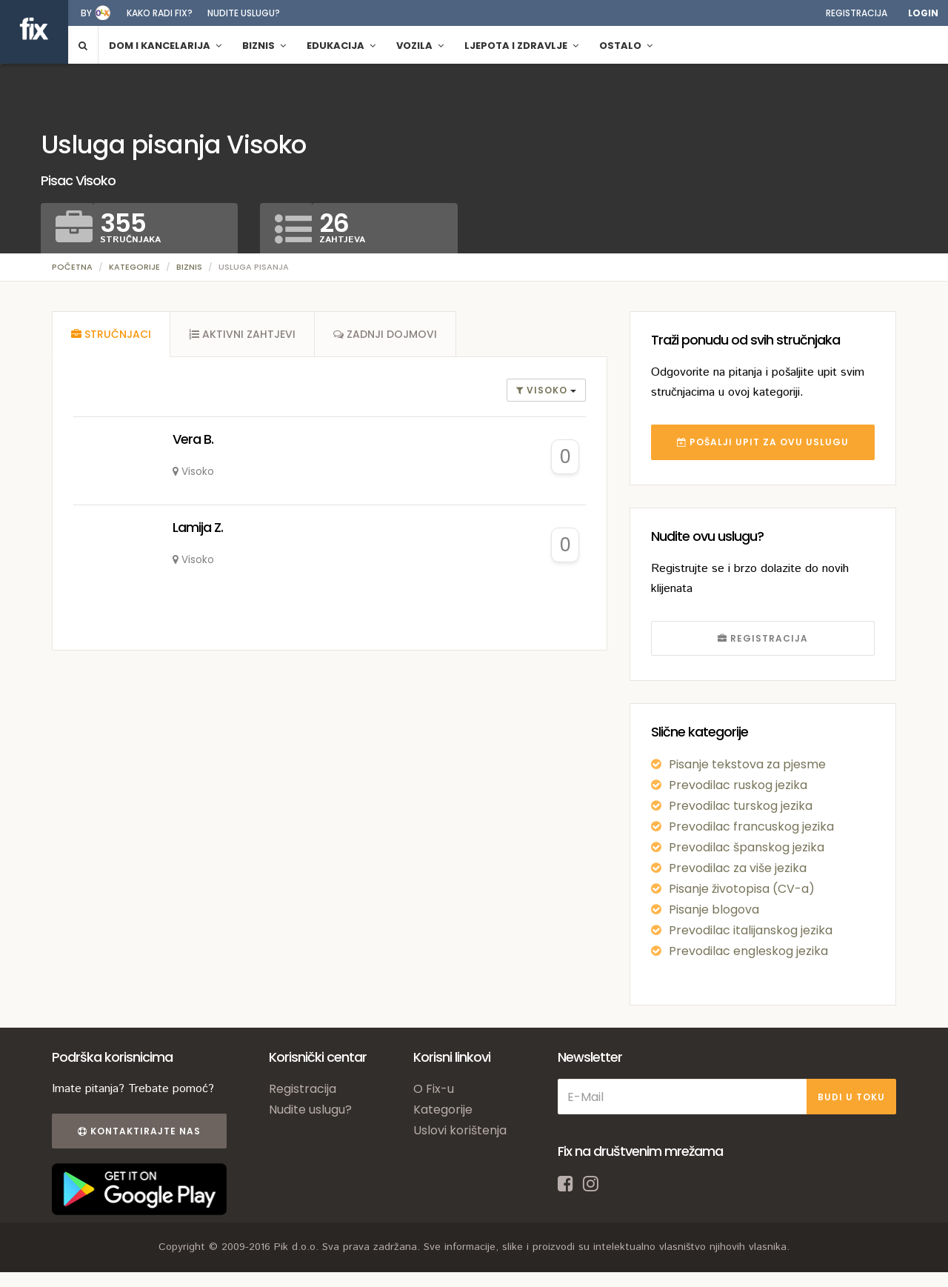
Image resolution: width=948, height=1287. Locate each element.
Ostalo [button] (625, 46)
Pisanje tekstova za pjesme (747, 764)
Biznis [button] (264, 46)
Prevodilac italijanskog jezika (750, 930)
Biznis (189, 267)
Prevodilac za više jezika (738, 868)
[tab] (111, 334)
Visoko (543, 390)
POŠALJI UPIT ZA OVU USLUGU (763, 442)
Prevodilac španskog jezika (746, 847)
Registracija (856, 13)
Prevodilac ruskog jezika (738, 785)
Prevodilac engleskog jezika (748, 951)
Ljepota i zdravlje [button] (521, 46)
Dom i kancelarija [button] (165, 46)
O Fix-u (433, 1088)
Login (923, 13)
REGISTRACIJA (763, 638)
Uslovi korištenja (460, 1130)
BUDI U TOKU (851, 1097)
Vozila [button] (420, 46)
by (86, 13)
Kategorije (134, 267)
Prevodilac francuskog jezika (751, 826)
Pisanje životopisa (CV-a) (742, 888)
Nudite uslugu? (243, 13)
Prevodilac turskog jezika (740, 805)
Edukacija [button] (341, 46)
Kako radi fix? (160, 13)
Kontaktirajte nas (139, 1131)
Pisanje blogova (714, 909)
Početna (72, 267)
